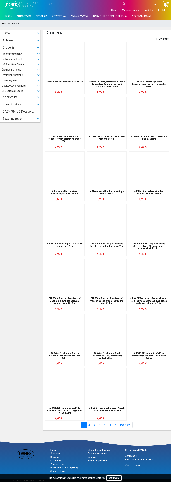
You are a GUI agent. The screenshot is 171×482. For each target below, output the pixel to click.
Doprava (92, 457)
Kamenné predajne (97, 460)
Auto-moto (24, 16)
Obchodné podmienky (99, 450)
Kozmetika (59, 16)
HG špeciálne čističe (13, 64)
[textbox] (85, 4)
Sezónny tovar (141, 16)
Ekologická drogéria (12, 90)
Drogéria (41, 16)
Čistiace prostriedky (13, 59)
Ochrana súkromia (97, 453)
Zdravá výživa (79, 16)
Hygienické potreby (12, 75)
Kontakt (162, 10)
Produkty (148, 10)
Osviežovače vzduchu (14, 85)
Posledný (125, 424)
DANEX (5, 23)
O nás (114, 10)
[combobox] (85, 4)
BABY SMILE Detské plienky (110, 16)
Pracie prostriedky (12, 53)
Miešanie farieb (130, 10)
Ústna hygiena (9, 80)
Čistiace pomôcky (11, 69)
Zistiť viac (100, 478)
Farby (8, 16)
